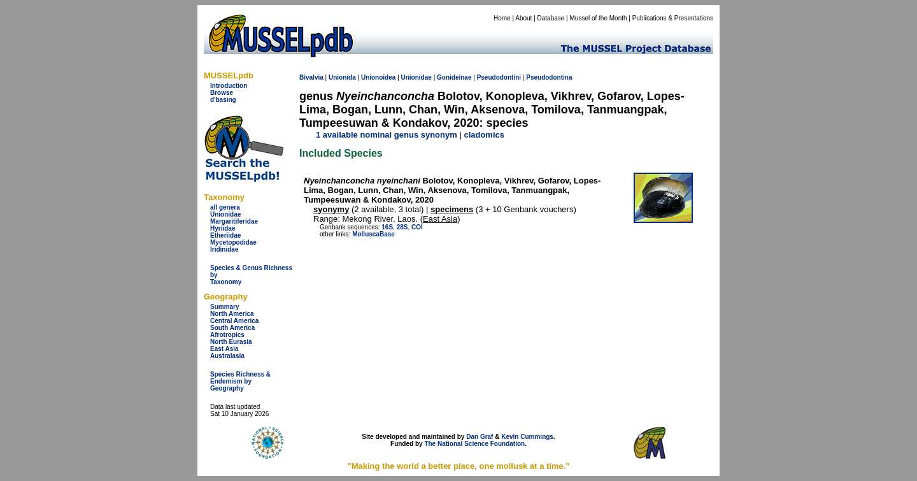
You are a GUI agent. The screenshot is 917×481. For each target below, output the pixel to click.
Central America (234, 320)
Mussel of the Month (598, 18)
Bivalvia (311, 77)
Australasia (227, 355)
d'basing (223, 99)
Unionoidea (378, 77)
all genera (225, 207)
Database (551, 18)
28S (402, 227)
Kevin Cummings (527, 436)
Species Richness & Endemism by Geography (240, 381)
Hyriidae (222, 228)
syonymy (331, 209)
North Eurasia (231, 341)
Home (502, 18)
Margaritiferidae (234, 221)
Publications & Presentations (672, 18)
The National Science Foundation (474, 443)
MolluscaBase (373, 234)
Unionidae (225, 214)
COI (417, 227)
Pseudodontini (499, 77)
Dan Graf (479, 436)
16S (387, 227)
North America (232, 313)
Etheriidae (225, 235)
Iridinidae (224, 249)
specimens (451, 209)
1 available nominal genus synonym (386, 135)
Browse (221, 92)
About (523, 18)
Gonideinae (454, 77)
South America (232, 327)
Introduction (228, 85)
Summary (224, 306)
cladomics (484, 135)
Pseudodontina (549, 77)
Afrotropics (227, 334)
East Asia (224, 348)
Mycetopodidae (233, 242)
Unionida (342, 77)
